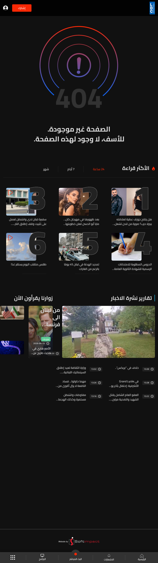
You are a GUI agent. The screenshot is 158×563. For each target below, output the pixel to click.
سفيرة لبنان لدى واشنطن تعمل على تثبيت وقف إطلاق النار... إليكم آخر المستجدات (27, 221)
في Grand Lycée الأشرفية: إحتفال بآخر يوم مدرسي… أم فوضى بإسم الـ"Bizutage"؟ (124, 382)
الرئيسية (141, 557)
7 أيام (72, 169)
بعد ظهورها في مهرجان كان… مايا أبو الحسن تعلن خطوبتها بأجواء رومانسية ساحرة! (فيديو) (80, 221)
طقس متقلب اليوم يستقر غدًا (28, 264)
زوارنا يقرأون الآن (33, 297)
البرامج (42, 557)
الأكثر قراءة (135, 168)
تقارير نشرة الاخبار (131, 297)
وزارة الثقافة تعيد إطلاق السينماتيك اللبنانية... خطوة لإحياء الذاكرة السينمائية (71, 368)
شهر (47, 169)
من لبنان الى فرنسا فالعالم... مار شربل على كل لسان (49, 316)
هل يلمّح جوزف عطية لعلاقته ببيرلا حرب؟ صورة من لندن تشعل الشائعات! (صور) (133, 221)
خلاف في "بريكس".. (127, 366)
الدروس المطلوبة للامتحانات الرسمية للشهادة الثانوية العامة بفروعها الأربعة (133, 266)
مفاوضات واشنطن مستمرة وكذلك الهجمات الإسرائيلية (71, 396)
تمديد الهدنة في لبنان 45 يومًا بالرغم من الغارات (81, 266)
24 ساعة (99, 169)
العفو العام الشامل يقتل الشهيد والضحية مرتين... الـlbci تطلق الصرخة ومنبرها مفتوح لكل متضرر (124, 396)
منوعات (46, 338)
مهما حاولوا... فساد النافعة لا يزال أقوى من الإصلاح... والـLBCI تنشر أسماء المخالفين (72, 382)
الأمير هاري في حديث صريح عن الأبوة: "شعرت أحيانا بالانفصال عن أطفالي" (42, 350)
